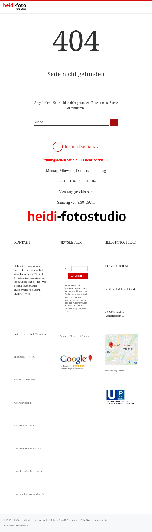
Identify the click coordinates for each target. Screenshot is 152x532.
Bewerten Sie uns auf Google (74, 336)
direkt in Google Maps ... (115, 371)
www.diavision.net (23, 402)
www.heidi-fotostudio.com (27, 448)
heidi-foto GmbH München (62, 520)
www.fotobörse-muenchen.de (29, 494)
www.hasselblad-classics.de (28, 471)
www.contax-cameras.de (26, 425)
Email (67, 268)
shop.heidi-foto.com (24, 356)
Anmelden (77, 276)
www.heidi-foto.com (24, 379)
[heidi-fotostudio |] (14, 6)
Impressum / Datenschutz (16, 525)
